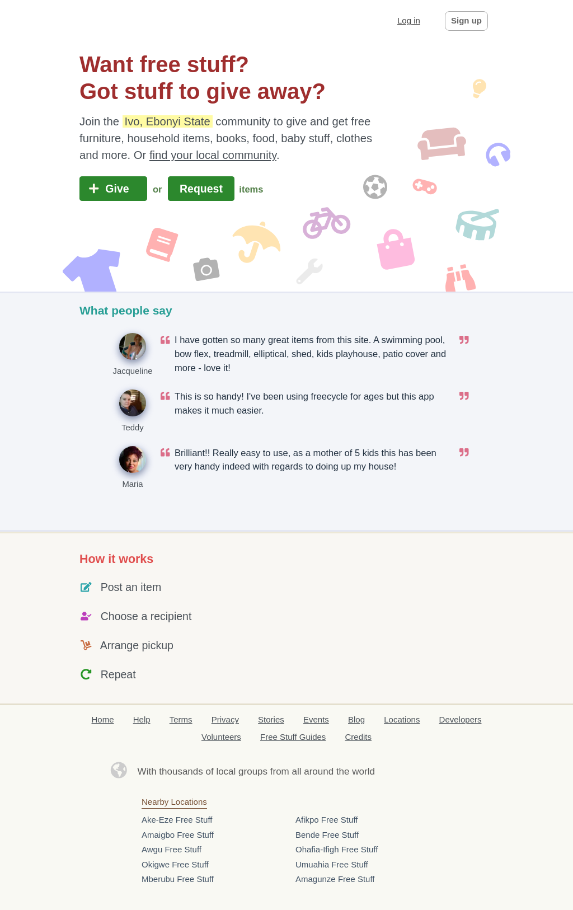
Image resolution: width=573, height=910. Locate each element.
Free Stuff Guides (293, 737)
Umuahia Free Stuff (331, 864)
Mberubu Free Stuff (178, 879)
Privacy (225, 719)
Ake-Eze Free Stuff (177, 819)
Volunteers (221, 737)
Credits (358, 737)
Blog (356, 719)
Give (113, 188)
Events (316, 719)
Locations (402, 719)
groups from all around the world (306, 771)
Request (201, 188)
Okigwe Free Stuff (175, 864)
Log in (408, 20)
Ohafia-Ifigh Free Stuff (336, 849)
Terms (181, 719)
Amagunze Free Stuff (334, 879)
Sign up (466, 20)
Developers (460, 719)
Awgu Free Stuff (171, 849)
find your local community (212, 155)
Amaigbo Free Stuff (178, 834)
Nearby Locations (174, 801)
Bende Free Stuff (327, 834)
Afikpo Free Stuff (326, 819)
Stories (271, 719)
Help (142, 719)
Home (103, 719)
